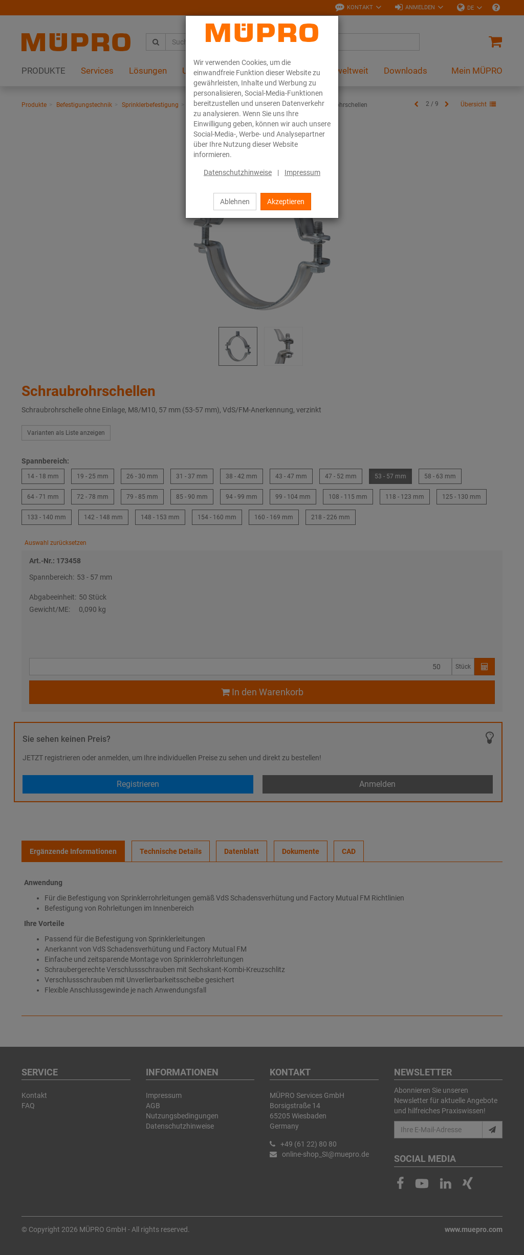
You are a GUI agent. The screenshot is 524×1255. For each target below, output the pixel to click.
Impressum (302, 172)
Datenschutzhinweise (238, 172)
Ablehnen (235, 201)
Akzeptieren (285, 201)
